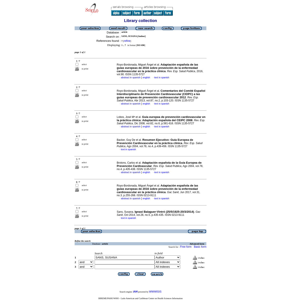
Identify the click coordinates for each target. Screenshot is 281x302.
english (146, 77)
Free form (185, 246)
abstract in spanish (130, 77)
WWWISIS (155, 291)
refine (127, 40)
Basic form (200, 246)
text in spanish (161, 77)
